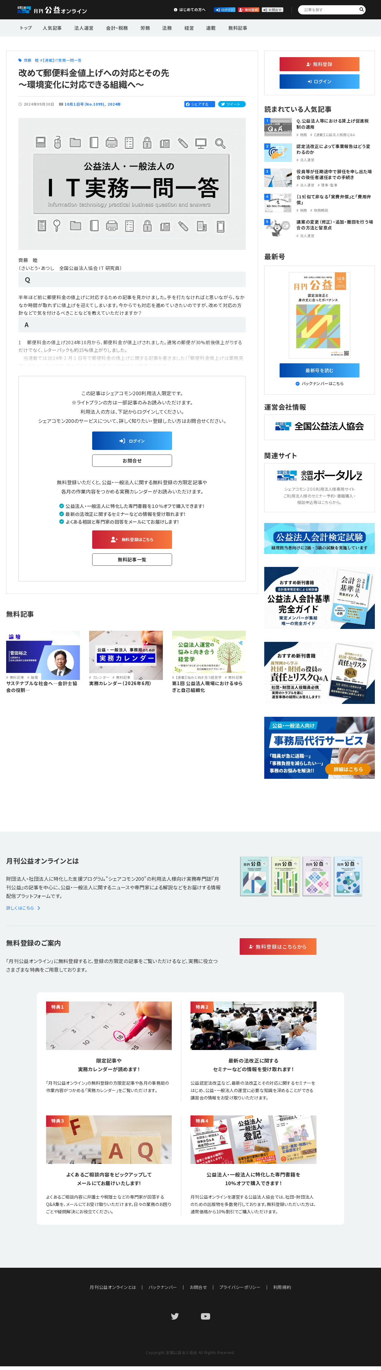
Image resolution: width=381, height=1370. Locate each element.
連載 (192, 27)
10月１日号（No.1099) (84, 104)
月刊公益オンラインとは (113, 1291)
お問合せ (265, 9)
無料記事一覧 (132, 564)
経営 (173, 27)
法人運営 (80, 27)
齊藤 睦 (31, 60)
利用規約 (282, 1291)
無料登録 (219, 9)
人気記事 (51, 27)
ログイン (174, 9)
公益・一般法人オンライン (59, 10)
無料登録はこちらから (304, 950)
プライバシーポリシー (240, 1291)
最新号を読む (319, 372)
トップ (26, 27)
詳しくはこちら (24, 911)
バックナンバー (162, 1291)
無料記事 (216, 27)
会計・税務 (110, 27)
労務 (135, 27)
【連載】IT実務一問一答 (62, 60)
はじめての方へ (128, 9)
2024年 (114, 104)
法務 (154, 27)
